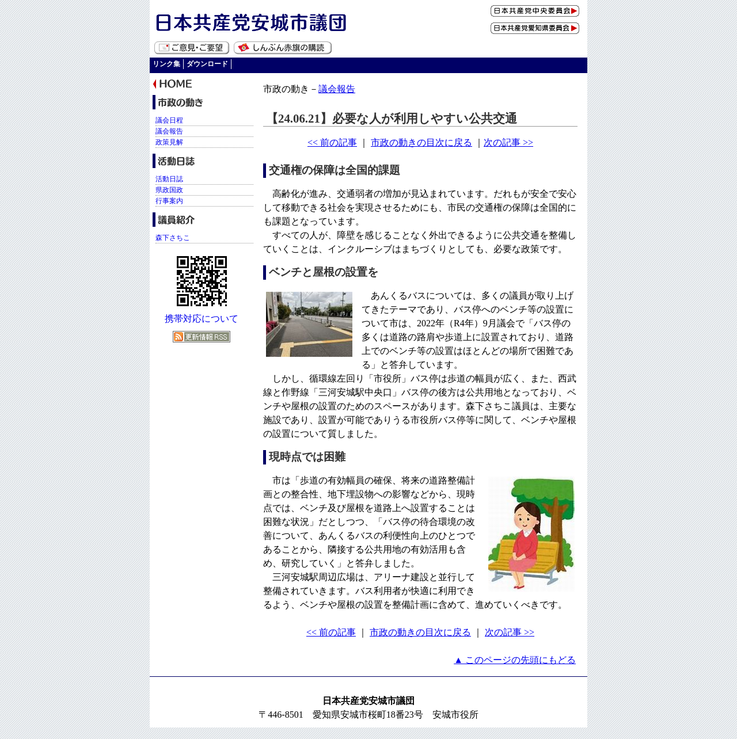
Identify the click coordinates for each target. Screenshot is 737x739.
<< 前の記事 (332, 142)
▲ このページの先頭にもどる (515, 660)
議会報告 (336, 89)
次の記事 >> (508, 142)
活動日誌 (169, 179)
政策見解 (169, 142)
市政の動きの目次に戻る (421, 142)
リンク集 (166, 64)
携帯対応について (201, 318)
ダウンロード (207, 64)
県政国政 (169, 190)
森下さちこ (172, 238)
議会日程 (169, 120)
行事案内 (169, 201)
